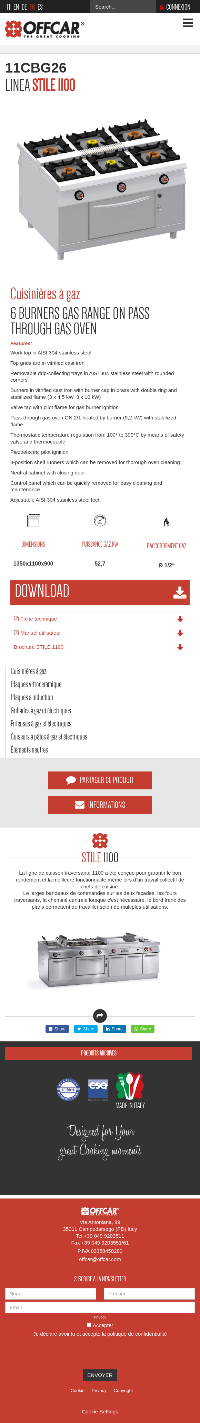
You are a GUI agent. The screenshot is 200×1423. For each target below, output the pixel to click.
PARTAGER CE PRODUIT (100, 780)
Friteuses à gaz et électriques (41, 723)
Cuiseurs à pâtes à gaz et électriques (49, 736)
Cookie (77, 1390)
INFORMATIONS (100, 805)
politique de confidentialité (137, 1334)
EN (16, 7)
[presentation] (57, 1352)
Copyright (123, 1390)
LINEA (40, 85)
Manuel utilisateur (37, 632)
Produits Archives (99, 1053)
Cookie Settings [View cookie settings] (100, 1411)
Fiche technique (35, 618)
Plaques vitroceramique (36, 684)
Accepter (103, 1325)
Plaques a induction (32, 697)
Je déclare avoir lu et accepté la (100, 1334)
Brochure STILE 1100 (38, 647)
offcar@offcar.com (100, 1259)
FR (32, 7)
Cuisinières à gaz (28, 671)
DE (24, 7)
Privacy (100, 1317)
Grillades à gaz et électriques (41, 710)
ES (40, 7)
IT (9, 7)
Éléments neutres (29, 749)
